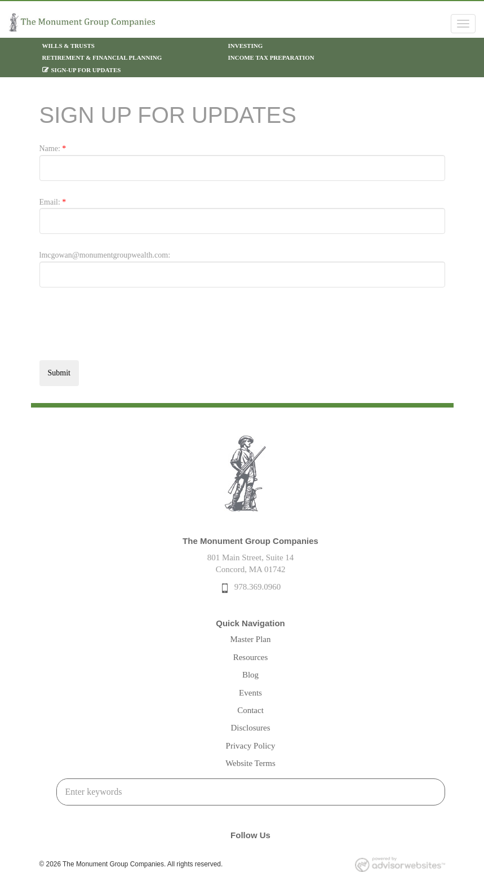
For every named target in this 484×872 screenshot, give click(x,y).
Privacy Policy (251, 745)
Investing (245, 45)
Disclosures (250, 727)
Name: (52, 148)
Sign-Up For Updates (86, 70)
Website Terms (250, 763)
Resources (250, 657)
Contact (250, 710)
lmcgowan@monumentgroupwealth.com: (105, 255)
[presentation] (125, 330)
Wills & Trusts (68, 45)
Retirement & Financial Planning (102, 57)
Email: (52, 202)
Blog (250, 674)
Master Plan (250, 639)
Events (250, 692)
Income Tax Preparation (271, 57)
